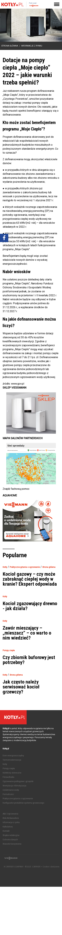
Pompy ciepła (9, 768)
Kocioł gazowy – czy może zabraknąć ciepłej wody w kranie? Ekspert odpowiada (30, 579)
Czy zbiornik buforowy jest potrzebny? (29, 660)
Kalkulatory (8, 827)
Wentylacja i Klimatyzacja (14, 786)
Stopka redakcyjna (11, 835)
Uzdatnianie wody (11, 790)
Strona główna (9, 46)
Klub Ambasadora (11, 818)
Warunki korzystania (12, 844)
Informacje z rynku (31, 46)
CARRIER (36, 867)
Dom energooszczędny (13, 755)
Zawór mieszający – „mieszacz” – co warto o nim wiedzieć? (27, 632)
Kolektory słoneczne (12, 773)
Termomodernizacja (12, 760)
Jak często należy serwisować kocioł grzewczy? (21, 686)
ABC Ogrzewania (10, 814)
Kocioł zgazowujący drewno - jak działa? (30, 606)
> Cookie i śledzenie (50, 867)
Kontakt (6, 831)
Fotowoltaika (8, 777)
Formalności (8, 794)
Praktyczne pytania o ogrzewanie (18, 798)
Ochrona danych (10, 839)
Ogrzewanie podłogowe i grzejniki (18, 781)
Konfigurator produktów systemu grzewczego (23, 803)
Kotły (5, 764)
